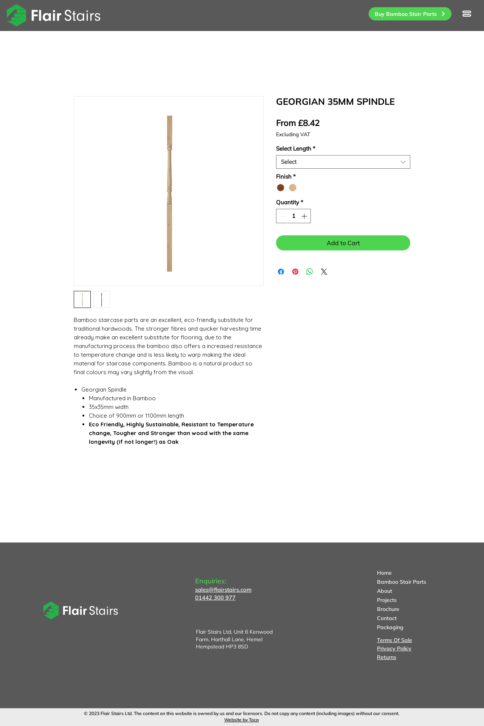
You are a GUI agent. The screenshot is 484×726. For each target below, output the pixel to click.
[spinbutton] (293, 216)
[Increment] (305, 216)
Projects (387, 600)
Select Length (295, 148)
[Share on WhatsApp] (309, 271)
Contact (387, 618)
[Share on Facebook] (280, 271)
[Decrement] (282, 216)
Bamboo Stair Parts (401, 581)
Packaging (390, 627)
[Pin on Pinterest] (295, 271)
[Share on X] (324, 271)
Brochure (388, 609)
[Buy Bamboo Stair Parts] (410, 13)
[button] (466, 14)
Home (384, 572)
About (384, 591)
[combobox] (343, 162)
